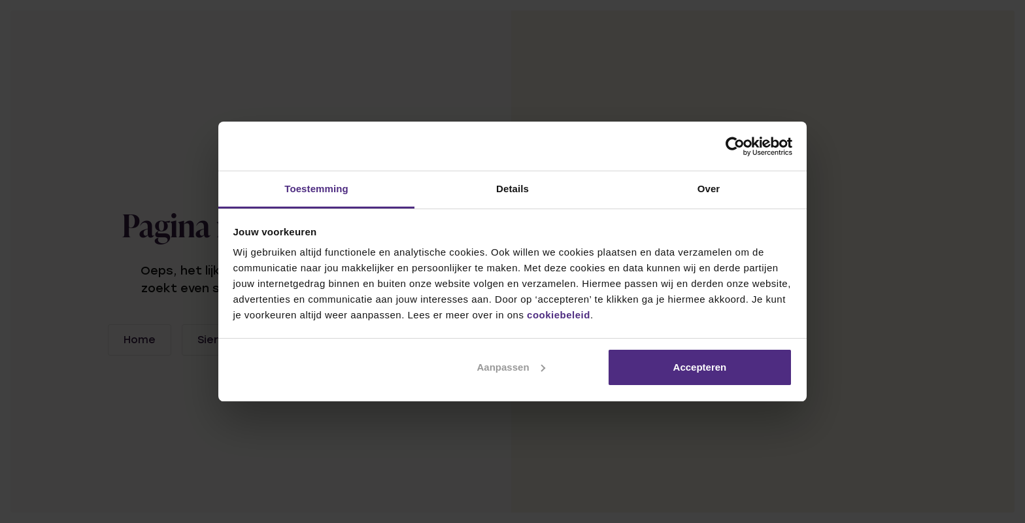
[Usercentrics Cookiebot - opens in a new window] (735, 146)
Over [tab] (708, 188)
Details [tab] (512, 188)
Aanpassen (511, 367)
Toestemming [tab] (316, 188)
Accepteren (700, 367)
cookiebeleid (558, 314)
